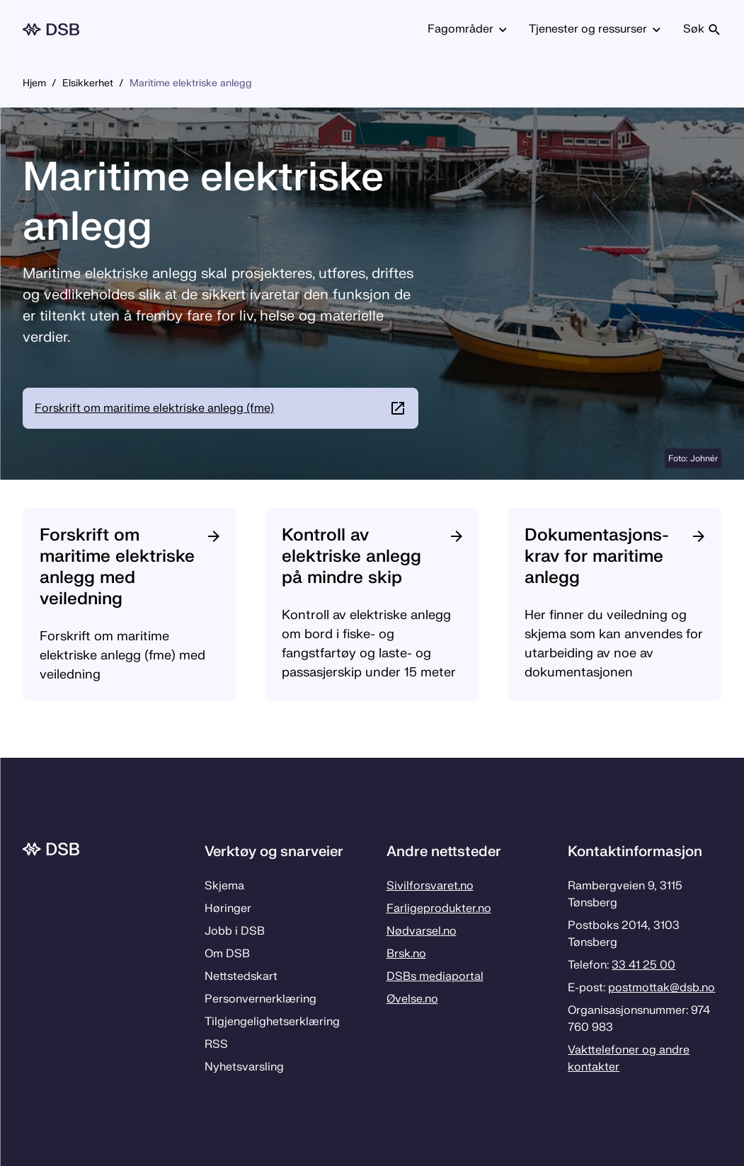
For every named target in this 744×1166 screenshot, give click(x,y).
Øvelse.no (412, 999)
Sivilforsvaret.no (430, 886)
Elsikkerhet (87, 83)
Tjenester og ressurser (594, 29)
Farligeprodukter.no (439, 908)
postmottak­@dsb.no (661, 988)
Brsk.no (406, 954)
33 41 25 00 (643, 965)
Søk (702, 29)
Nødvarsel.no (422, 931)
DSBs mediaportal (435, 976)
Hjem (34, 83)
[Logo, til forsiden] (51, 29)
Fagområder (467, 29)
